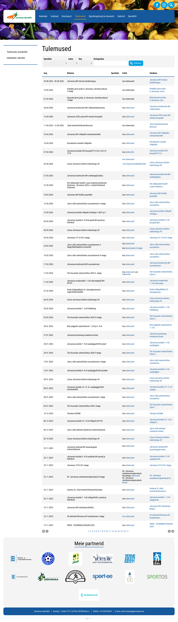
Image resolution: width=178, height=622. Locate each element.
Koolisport (67, 16)
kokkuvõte (130, 152)
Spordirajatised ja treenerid (101, 16)
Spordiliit (132, 16)
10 (107, 531)
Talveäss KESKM (156, 413)
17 (127, 531)
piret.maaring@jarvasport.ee (132, 611)
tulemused (129, 116)
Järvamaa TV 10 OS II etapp (161, 237)
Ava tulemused (128, 159)
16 (124, 531)
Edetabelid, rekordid (16, 58)
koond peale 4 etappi (134, 248)
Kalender (43, 16)
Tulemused (80, 16)
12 (113, 531)
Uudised (54, 16)
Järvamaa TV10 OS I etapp (160, 465)
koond (124, 482)
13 (116, 531)
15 (121, 531)
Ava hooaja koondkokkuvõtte (134, 164)
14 (118, 531)
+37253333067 (106, 611)
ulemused (130, 108)
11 (110, 531)
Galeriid (121, 16)
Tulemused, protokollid (17, 52)
